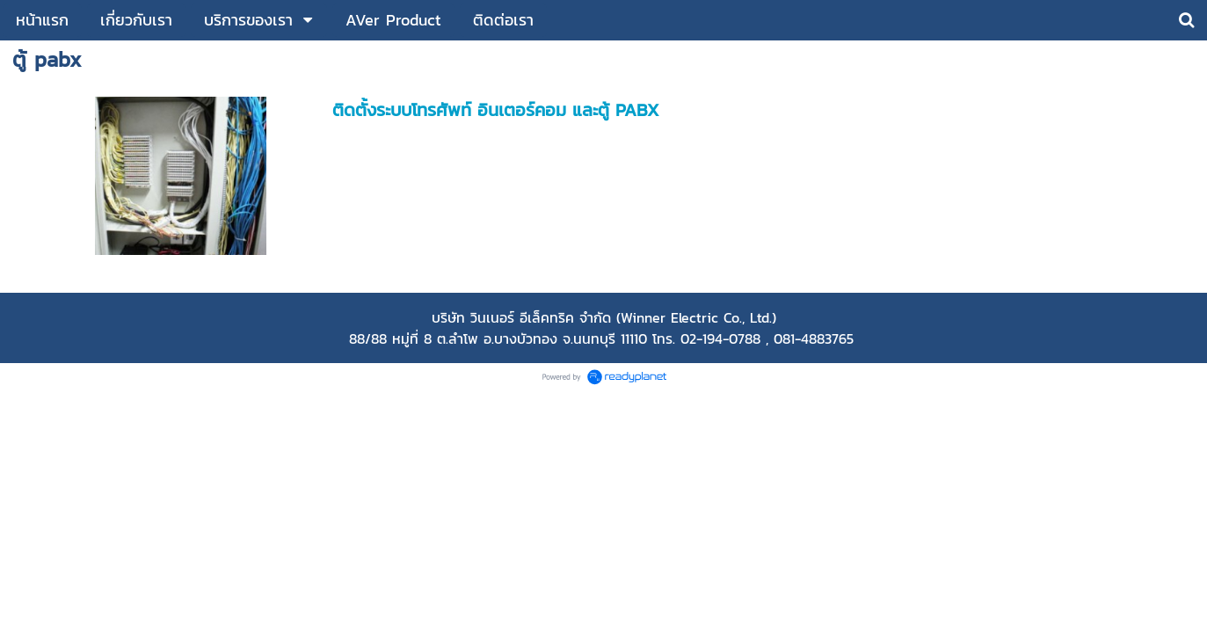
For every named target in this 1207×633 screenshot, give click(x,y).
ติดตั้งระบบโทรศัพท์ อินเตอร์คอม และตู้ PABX (495, 110)
